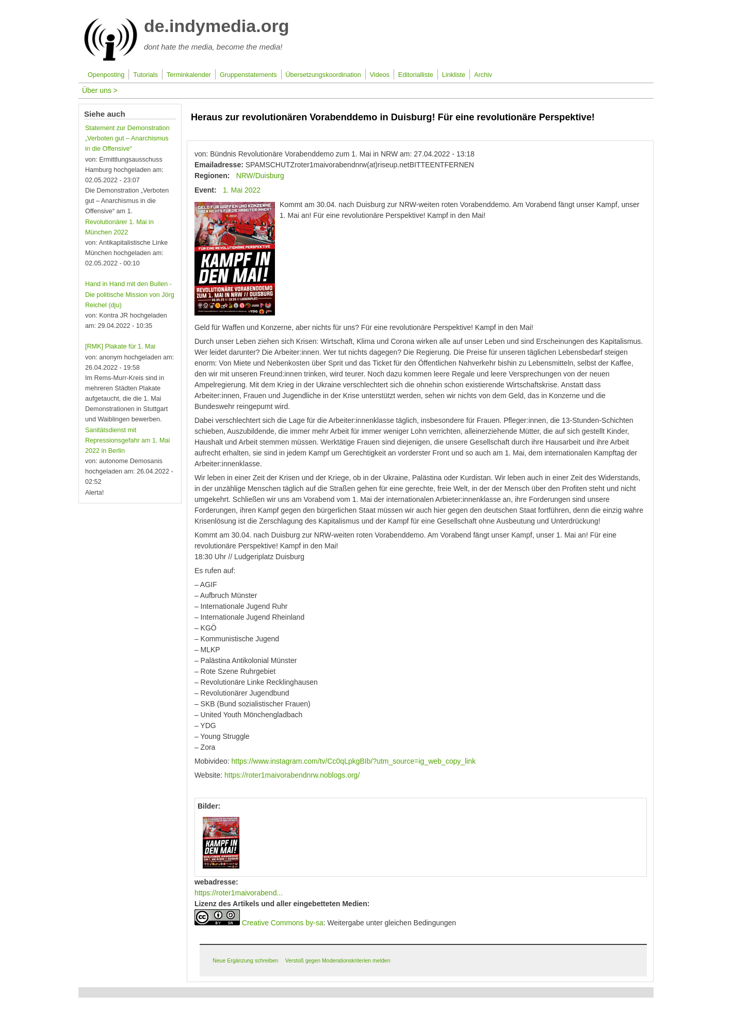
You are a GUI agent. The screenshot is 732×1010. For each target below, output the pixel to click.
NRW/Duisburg (260, 175)
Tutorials (145, 74)
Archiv (483, 74)
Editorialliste (415, 74)
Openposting (106, 74)
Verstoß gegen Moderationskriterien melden (338, 960)
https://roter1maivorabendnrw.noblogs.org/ (292, 775)
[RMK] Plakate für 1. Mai (120, 346)
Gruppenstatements (248, 74)
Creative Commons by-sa (282, 923)
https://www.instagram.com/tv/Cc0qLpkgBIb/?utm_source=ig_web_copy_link (354, 761)
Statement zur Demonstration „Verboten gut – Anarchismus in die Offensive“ (127, 138)
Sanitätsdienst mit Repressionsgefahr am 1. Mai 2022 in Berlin (127, 440)
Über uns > (100, 90)
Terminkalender (189, 74)
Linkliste (454, 74)
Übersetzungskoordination (323, 74)
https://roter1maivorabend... (238, 893)
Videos (379, 74)
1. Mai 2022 (242, 190)
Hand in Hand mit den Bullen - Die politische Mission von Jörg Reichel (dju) (129, 294)
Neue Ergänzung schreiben (245, 960)
